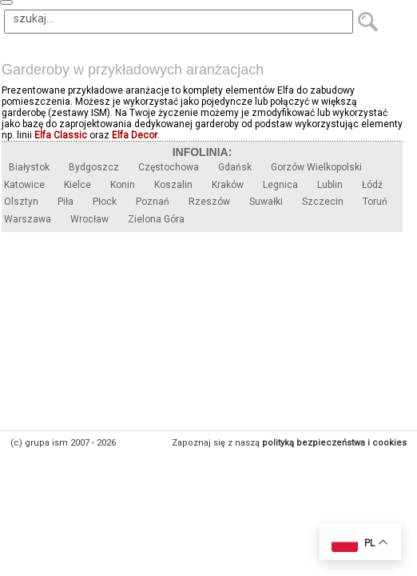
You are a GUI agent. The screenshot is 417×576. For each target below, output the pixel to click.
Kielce (77, 184)
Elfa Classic (60, 135)
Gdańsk (235, 167)
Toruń (375, 201)
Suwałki (266, 201)
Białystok (29, 167)
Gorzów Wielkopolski (316, 167)
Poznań (152, 201)
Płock (105, 201)
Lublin (330, 184)
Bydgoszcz (94, 167)
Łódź (372, 184)
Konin (122, 184)
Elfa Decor (134, 135)
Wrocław (89, 219)
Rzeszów (209, 201)
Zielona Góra (156, 219)
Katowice (24, 184)
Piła (65, 201)
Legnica (280, 184)
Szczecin (323, 201)
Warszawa (27, 219)
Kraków (228, 184)
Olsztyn (21, 201)
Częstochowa (168, 167)
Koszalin (173, 184)
